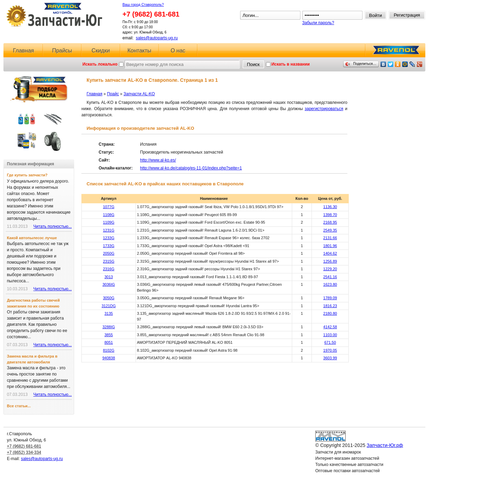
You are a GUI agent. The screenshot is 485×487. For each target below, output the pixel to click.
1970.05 (330, 350)
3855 (109, 335)
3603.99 (330, 358)
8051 (109, 342)
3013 (109, 277)
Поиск (253, 64)
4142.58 (330, 327)
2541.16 (330, 277)
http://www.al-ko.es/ (158, 160)
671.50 (330, 342)
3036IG (108, 284)
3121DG (109, 306)
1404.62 (330, 253)
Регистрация (407, 15)
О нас (178, 50)
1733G (108, 246)
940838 (108, 358)
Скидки (101, 50)
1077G (108, 207)
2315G (108, 261)
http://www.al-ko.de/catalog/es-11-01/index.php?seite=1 (191, 168)
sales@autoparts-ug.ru (157, 38)
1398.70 (330, 215)
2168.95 (330, 222)
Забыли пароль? (318, 22)
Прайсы (62, 50)
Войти (375, 15)
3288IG (108, 327)
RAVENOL (395, 52)
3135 (109, 313)
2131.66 (330, 238)
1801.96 (330, 246)
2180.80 (330, 313)
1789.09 (330, 298)
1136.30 (330, 207)
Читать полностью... (52, 226)
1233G (108, 238)
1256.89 (330, 261)
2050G (108, 253)
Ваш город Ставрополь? (143, 4)
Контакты (139, 50)
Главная (23, 50)
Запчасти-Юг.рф (55, 15)
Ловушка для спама (334, 477)
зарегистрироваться (324, 108)
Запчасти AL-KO (139, 93)
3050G (108, 298)
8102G (108, 350)
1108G (108, 215)
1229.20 (330, 269)
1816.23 (330, 306)
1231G (108, 230)
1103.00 (330, 335)
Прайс (113, 93)
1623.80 (330, 284)
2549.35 (330, 230)
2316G (108, 269)
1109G (108, 222)
